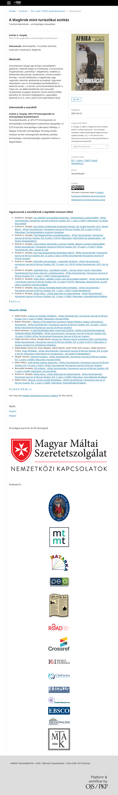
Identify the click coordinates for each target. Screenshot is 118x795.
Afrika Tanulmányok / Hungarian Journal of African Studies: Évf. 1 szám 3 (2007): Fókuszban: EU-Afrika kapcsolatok (61, 220)
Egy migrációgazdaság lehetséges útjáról (54, 252)
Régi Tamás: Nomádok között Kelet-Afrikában (56, 287)
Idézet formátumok (81, 146)
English (12, 411)
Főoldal (12, 11)
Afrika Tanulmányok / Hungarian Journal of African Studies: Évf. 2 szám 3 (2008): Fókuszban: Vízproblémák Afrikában (61, 295)
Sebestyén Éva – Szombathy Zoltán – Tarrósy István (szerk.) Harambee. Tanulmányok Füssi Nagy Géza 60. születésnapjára (58, 271)
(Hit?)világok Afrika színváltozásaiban (52, 235)
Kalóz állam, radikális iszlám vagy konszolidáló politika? (61, 278)
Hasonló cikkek (18, 310)
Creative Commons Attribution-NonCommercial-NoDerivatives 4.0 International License (88, 196)
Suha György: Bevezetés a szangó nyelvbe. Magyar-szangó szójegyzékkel (69, 244)
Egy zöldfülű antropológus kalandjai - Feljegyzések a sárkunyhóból (66, 217)
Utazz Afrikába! (30, 350)
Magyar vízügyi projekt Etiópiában (45, 380)
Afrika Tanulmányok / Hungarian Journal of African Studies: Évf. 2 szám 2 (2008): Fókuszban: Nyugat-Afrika (61, 317)
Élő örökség (40, 368)
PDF (77, 99)
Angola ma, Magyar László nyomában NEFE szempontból (79, 339)
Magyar (12, 415)
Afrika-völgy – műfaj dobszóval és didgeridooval (57, 293)
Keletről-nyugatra (39, 356)
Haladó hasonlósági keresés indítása (40, 395)
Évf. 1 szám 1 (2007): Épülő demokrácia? (48, 11)
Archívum (23, 11)
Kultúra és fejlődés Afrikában (42, 315)
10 (26, 389)
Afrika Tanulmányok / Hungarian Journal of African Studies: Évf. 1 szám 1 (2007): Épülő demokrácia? (61, 274)
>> (19, 301)
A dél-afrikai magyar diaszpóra (43, 362)
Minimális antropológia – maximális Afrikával (56, 261)
